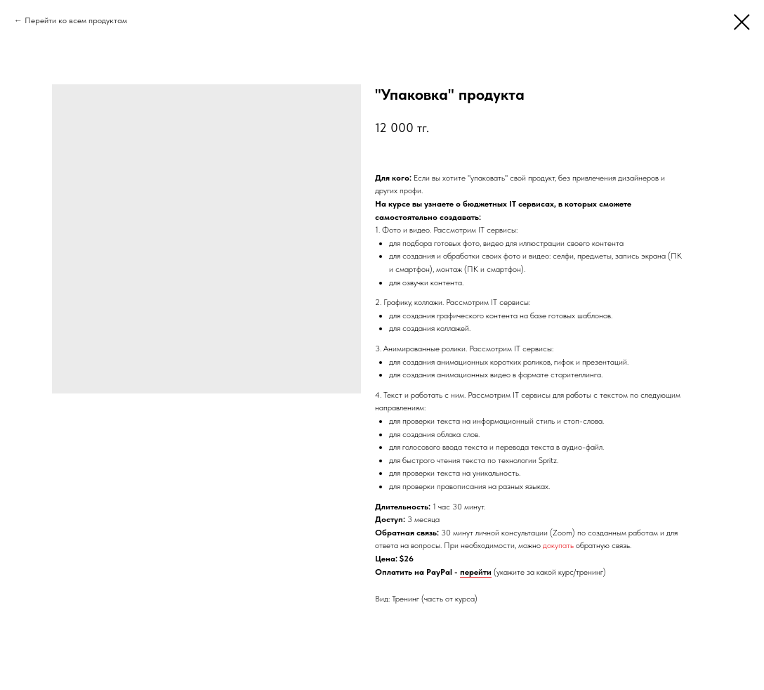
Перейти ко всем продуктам (76, 20)
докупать (558, 545)
